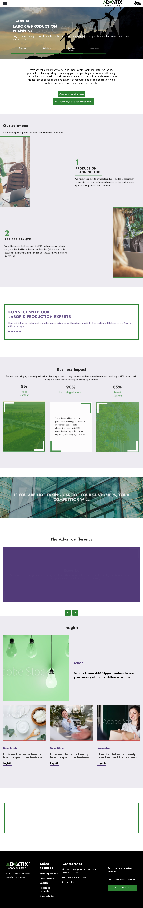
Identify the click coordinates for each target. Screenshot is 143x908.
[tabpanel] (71, 574)
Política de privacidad (45, 889)
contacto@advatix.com (74, 877)
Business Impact (70, 49)
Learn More (14, 335)
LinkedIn (68, 882)
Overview (22, 48)
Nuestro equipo (47, 878)
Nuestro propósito (49, 873)
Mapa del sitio (47, 896)
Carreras (44, 883)
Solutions (47, 48)
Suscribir (122, 887)
